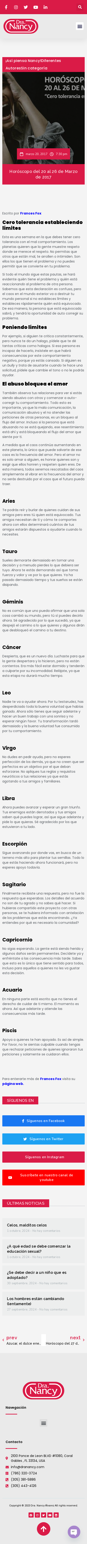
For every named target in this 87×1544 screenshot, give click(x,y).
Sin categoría (34, 68)
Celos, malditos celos (27, 1225)
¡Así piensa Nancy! (23, 60)
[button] (80, 7)
